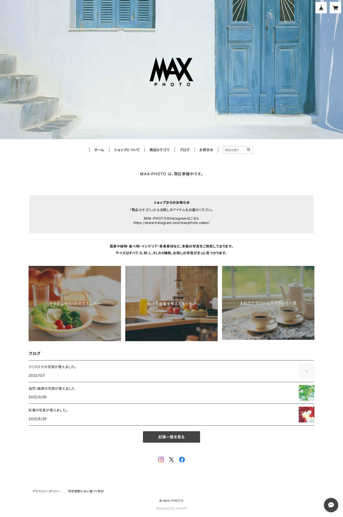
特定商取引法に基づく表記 (86, 491)
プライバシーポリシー (46, 491)
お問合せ (206, 150)
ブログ (185, 150)
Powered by (171, 508)
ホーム (99, 150)
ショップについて (127, 150)
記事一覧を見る (171, 437)
